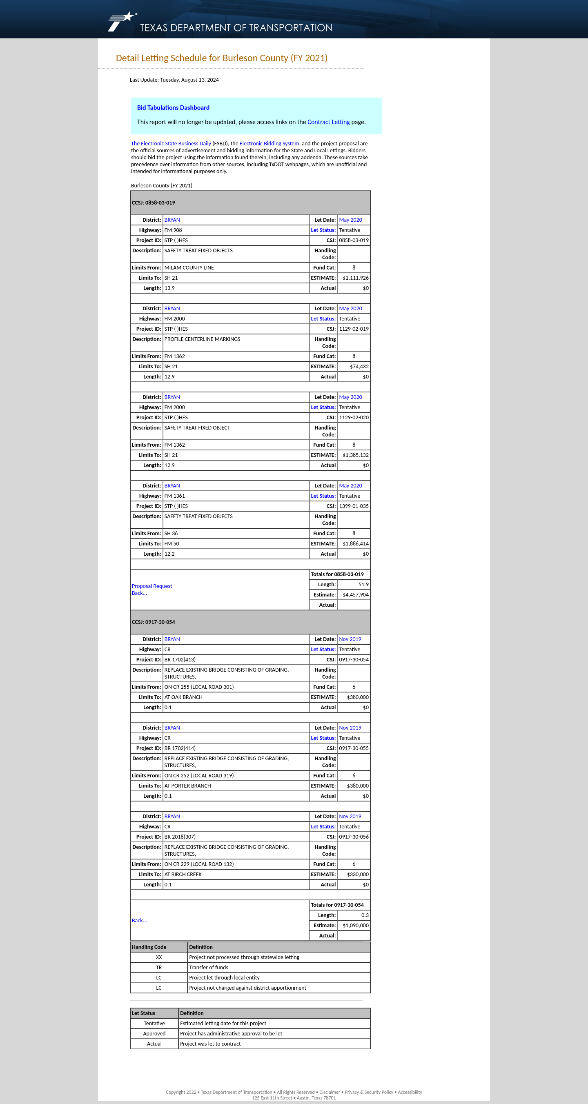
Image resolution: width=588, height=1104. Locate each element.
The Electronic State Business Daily (171, 143)
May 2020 (350, 219)
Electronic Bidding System (269, 143)
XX (159, 957)
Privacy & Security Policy (369, 1092)
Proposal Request (152, 586)
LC (159, 977)
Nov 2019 (350, 639)
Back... (139, 593)
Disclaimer (329, 1092)
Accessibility (410, 1092)
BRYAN (172, 219)
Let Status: (323, 230)
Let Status (143, 1013)
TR (159, 967)
